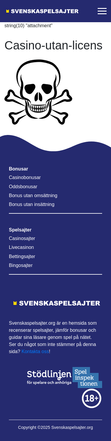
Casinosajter (22, 238)
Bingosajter (21, 265)
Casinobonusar (25, 177)
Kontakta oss (35, 351)
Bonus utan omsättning (33, 195)
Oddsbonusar (23, 186)
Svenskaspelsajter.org (72, 427)
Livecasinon (21, 247)
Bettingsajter (22, 256)
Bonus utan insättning (31, 204)
